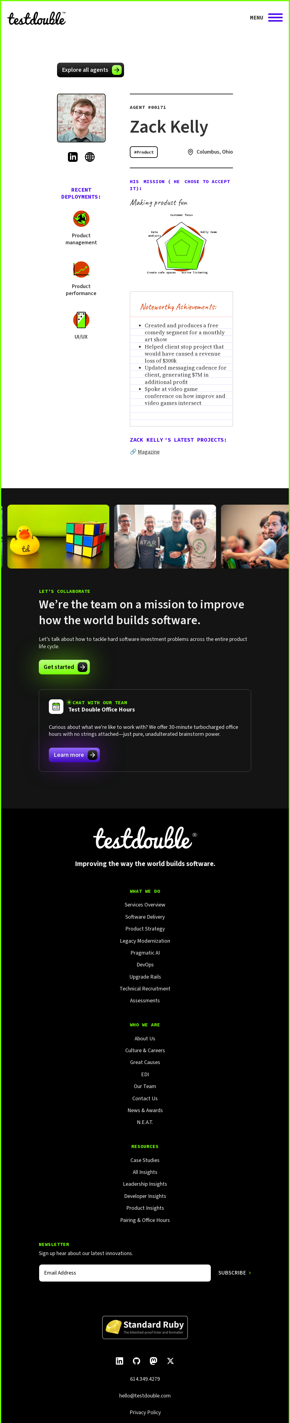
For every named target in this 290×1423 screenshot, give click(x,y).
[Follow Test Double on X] (170, 1361)
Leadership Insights (145, 1184)
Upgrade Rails (145, 976)
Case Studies (145, 1160)
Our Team (145, 1086)
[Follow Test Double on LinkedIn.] (119, 1361)
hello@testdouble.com (145, 1395)
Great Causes (145, 1062)
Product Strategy (145, 928)
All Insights (145, 1172)
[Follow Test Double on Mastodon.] (153, 1361)
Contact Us (145, 1098)
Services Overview (145, 904)
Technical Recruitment (145, 988)
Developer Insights (145, 1196)
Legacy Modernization (145, 941)
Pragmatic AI (145, 952)
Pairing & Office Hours (145, 1220)
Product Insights (145, 1208)
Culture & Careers (145, 1050)
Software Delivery (145, 916)
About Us (145, 1038)
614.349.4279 (145, 1379)
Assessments (145, 1000)
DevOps (145, 964)
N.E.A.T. (145, 1122)
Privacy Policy (145, 1412)
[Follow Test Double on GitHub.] (136, 1361)
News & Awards (145, 1110)
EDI (145, 1074)
